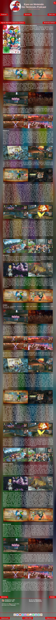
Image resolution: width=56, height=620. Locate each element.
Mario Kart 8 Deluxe (27, 227)
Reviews (27, 14)
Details (52, 597)
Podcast (4, 14)
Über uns (52, 14)
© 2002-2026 (28, 618)
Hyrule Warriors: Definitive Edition (12, 22)
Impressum (5, 618)
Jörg (10, 603)
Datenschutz (51, 618)
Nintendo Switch (49, 22)
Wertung (4, 597)
